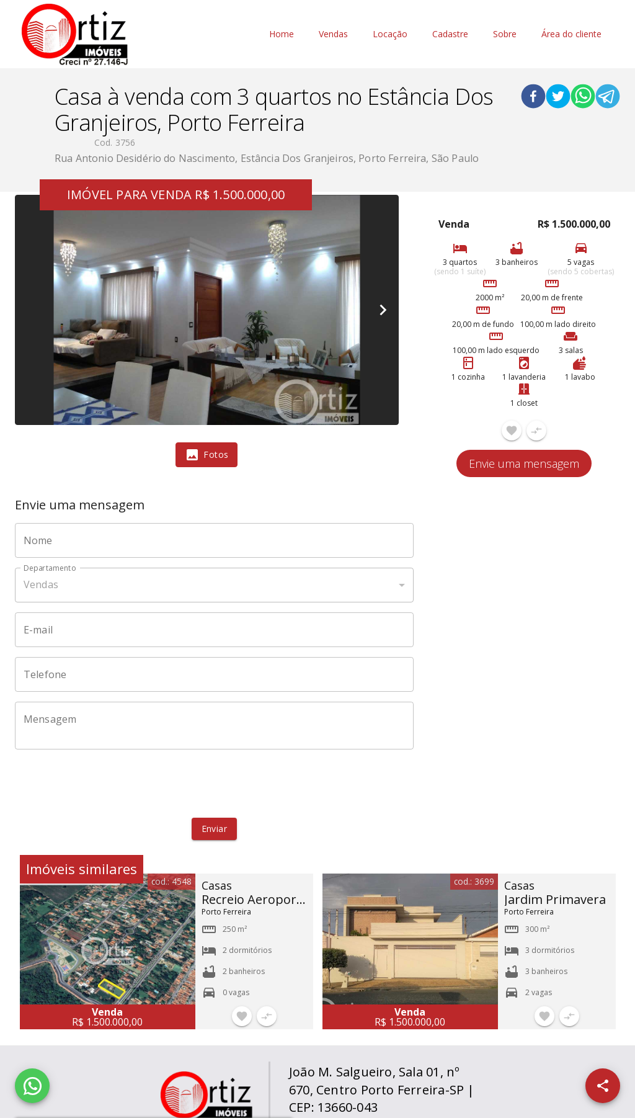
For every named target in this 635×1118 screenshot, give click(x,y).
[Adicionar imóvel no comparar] (536, 430)
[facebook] (533, 98)
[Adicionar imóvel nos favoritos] (512, 430)
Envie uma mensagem (524, 463)
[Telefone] (214, 674)
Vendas (333, 34)
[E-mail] (214, 629)
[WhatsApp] (32, 1085)
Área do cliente (571, 34)
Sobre (505, 34)
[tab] (206, 454)
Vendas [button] (41, 584)
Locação (390, 34)
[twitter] (558, 98)
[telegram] (607, 98)
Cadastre (450, 34)
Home (281, 34)
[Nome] (214, 540)
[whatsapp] (583, 98)
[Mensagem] (214, 725)
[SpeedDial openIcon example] (602, 1085)
